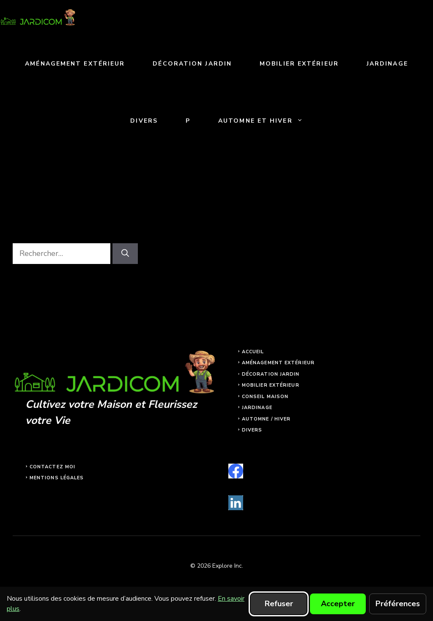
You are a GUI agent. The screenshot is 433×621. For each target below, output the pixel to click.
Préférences (397, 604)
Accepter (338, 604)
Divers (144, 121)
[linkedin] (235, 502)
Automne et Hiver (267, 120)
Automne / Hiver (266, 419)
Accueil (253, 352)
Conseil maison (265, 396)
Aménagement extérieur (75, 64)
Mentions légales (57, 478)
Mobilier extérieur (299, 64)
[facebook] (235, 471)
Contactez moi (52, 467)
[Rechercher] (125, 253)
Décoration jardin (192, 64)
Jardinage (387, 64)
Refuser (279, 604)
